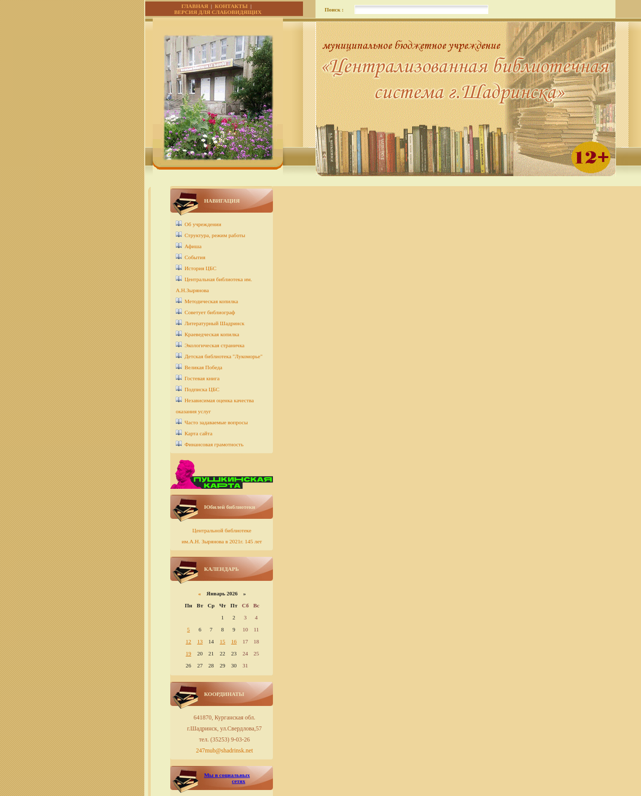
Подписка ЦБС (201, 389)
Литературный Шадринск (214, 323)
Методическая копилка (211, 301)
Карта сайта (198, 433)
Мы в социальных (226, 775)
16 (234, 641)
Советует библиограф (209, 312)
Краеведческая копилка (211, 334)
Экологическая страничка (214, 345)
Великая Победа (203, 367)
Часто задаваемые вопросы (215, 422)
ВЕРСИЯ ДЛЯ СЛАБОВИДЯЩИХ (218, 12)
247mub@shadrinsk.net (224, 750)
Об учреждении (202, 224)
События (194, 257)
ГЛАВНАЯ (194, 6)
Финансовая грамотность (213, 444)
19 (188, 653)
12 (188, 641)
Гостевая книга (201, 378)
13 (200, 641)
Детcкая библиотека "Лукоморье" (223, 356)
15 (222, 641)
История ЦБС (200, 268)
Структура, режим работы (214, 235)
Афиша (192, 246)
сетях (238, 781)
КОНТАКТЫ (231, 6)
